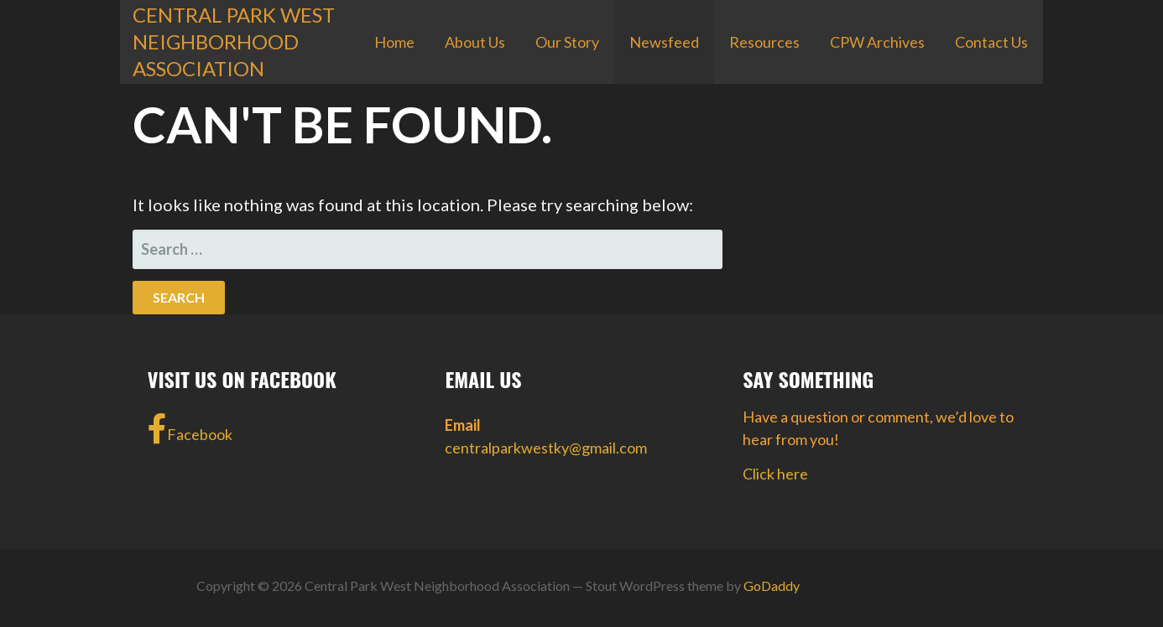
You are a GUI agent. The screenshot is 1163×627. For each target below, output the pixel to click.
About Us (475, 42)
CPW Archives (877, 42)
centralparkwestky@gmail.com (546, 447)
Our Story (567, 42)
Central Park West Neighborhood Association (234, 41)
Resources (764, 42)
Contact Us (991, 42)
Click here (775, 473)
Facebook (190, 429)
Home (394, 42)
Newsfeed (664, 42)
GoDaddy (771, 585)
